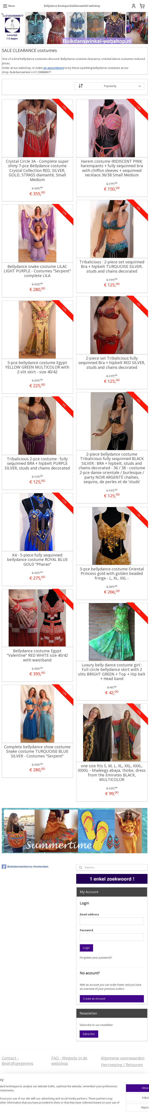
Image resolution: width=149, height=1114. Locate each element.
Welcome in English (69, 1075)
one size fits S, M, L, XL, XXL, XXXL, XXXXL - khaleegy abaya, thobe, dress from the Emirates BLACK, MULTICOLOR (112, 773)
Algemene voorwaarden (122, 1058)
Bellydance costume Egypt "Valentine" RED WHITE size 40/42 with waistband (37, 655)
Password (86, 930)
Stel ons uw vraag (18, 1075)
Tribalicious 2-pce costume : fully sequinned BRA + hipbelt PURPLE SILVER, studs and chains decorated (37, 464)
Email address (89, 914)
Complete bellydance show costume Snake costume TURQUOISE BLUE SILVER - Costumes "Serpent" (37, 751)
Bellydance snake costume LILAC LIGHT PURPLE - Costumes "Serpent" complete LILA (37, 271)
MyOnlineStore (74, 1106)
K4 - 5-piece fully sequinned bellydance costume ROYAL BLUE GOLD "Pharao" (37, 560)
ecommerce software (111, 1099)
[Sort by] (109, 86)
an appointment (53, 68)
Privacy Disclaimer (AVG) (24, 1081)
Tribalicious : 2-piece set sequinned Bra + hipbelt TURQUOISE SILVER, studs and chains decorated (111, 267)
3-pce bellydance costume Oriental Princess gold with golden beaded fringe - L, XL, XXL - (112, 574)
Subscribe (89, 1034)
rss (94, 1099)
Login (86, 948)
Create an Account (94, 998)
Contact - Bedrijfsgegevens (17, 1060)
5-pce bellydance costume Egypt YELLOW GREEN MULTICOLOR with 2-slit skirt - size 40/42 (37, 367)
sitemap (85, 1099)
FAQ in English (64, 1081)
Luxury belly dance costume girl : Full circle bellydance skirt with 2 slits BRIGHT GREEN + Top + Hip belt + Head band (111, 672)
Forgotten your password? (96, 957)
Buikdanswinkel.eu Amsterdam (25, 866)
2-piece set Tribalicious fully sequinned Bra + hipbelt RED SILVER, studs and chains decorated (111, 363)
